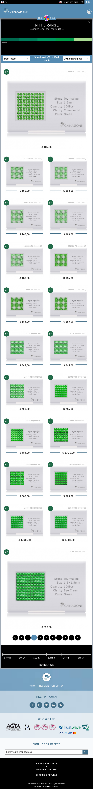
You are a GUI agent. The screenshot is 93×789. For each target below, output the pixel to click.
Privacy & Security (46, 764)
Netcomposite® (51, 786)
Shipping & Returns (46, 775)
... (71, 637)
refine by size (46, 664)
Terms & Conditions (46, 769)
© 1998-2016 (33, 783)
